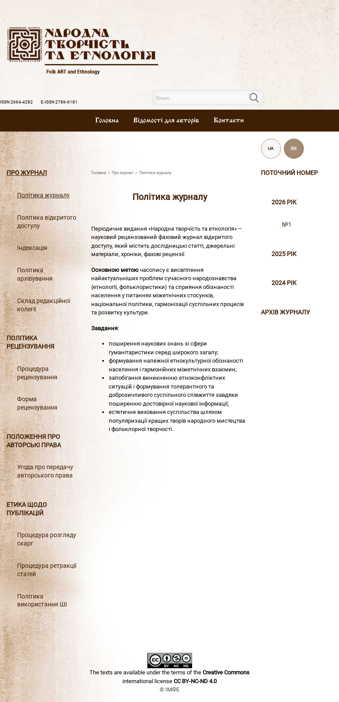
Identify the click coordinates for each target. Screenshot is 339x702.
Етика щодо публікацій (27, 509)
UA (271, 148)
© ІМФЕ (169, 689)
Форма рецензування (37, 403)
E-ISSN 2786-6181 (59, 102)
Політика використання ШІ (42, 601)
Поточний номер (289, 173)
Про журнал (27, 173)
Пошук (259, 97)
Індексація (32, 248)
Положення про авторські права (34, 441)
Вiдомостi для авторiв (166, 121)
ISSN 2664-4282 (16, 102)
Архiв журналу (285, 312)
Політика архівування (35, 274)
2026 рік (283, 202)
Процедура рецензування (37, 373)
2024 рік (283, 283)
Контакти (229, 121)
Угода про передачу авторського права (45, 471)
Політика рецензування (30, 342)
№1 (287, 224)
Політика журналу (43, 195)
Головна (107, 121)
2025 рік (283, 254)
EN (293, 148)
